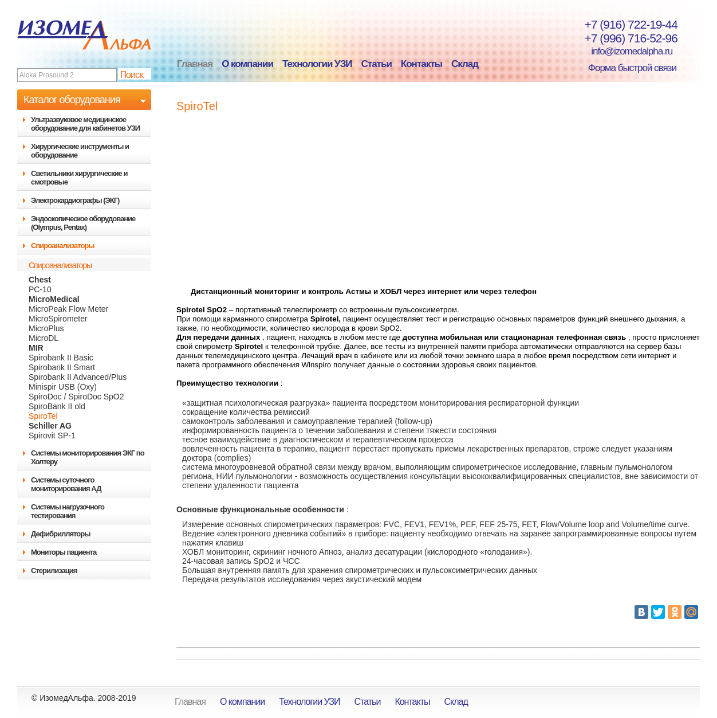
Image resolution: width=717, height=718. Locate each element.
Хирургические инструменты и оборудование (80, 150)
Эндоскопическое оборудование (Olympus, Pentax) (83, 223)
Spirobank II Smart (62, 367)
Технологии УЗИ (317, 63)
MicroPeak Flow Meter (68, 308)
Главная (194, 63)
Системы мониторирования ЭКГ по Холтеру (87, 457)
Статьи (376, 63)
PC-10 (40, 289)
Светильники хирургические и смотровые (79, 177)
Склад (464, 63)
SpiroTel (43, 416)
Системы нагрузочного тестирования (67, 511)
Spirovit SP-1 (52, 435)
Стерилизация (54, 570)
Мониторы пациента (63, 552)
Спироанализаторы (62, 245)
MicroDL (43, 338)
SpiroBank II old (57, 406)
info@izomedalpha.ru (625, 51)
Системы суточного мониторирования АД (66, 484)
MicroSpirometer (58, 318)
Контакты (421, 63)
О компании (247, 63)
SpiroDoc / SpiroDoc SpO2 (76, 396)
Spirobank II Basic (61, 357)
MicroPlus (46, 328)
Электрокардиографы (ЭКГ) (75, 200)
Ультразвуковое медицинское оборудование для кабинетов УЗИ (85, 123)
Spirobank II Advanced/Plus (78, 377)
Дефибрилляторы (60, 533)
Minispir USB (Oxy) (63, 386)
